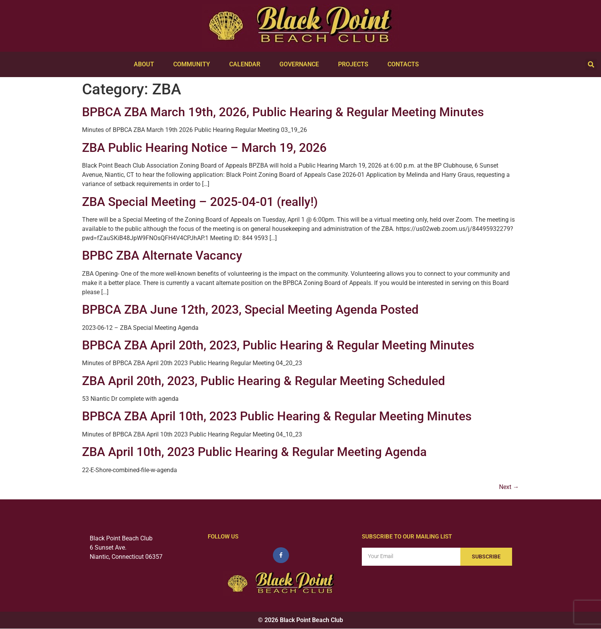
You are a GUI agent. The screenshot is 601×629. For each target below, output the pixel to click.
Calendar (246, 64)
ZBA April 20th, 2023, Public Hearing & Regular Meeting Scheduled (263, 381)
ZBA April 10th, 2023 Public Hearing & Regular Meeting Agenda (254, 452)
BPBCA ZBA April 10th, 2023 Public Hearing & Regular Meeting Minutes (276, 416)
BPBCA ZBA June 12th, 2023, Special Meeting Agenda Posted (250, 309)
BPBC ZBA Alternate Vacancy (162, 255)
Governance (301, 64)
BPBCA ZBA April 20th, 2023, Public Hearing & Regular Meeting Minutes (278, 345)
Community (193, 64)
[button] (591, 64)
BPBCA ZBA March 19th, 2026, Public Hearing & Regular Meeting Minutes (283, 112)
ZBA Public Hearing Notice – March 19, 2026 (204, 147)
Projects (355, 64)
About (146, 64)
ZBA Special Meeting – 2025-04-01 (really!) (200, 201)
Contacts (405, 64)
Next (509, 487)
